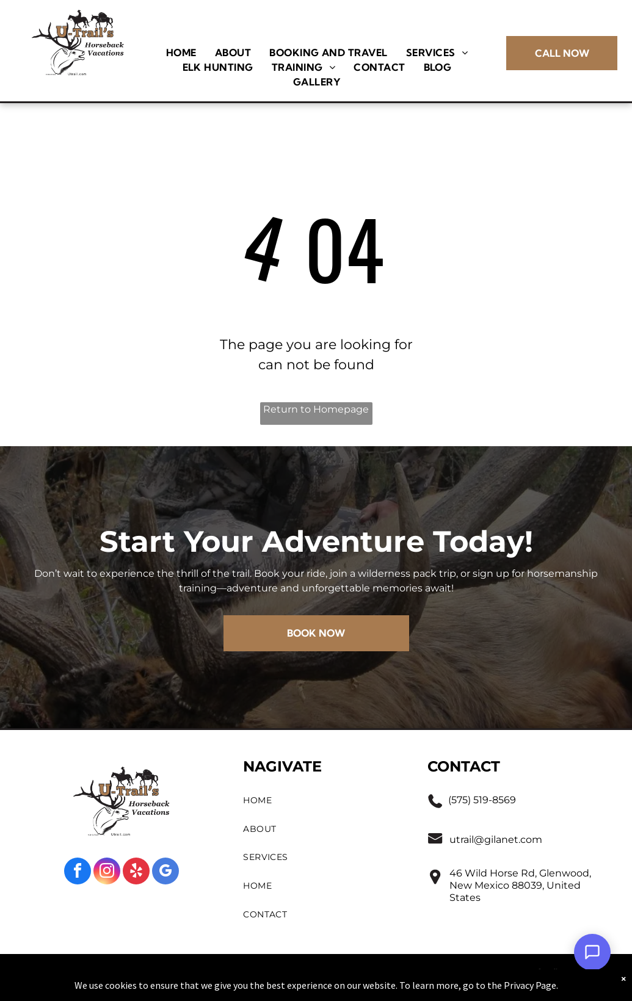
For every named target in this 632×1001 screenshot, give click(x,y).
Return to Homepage (316, 409)
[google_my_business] (165, 872)
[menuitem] (181, 52)
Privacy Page (530, 987)
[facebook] (77, 872)
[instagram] (106, 872)
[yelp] (136, 872)
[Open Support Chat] (592, 952)
